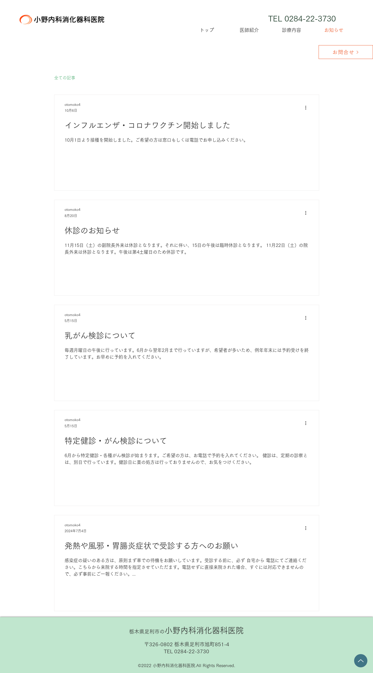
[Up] (360, 660)
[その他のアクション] (307, 107)
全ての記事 (64, 78)
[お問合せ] (346, 52)
